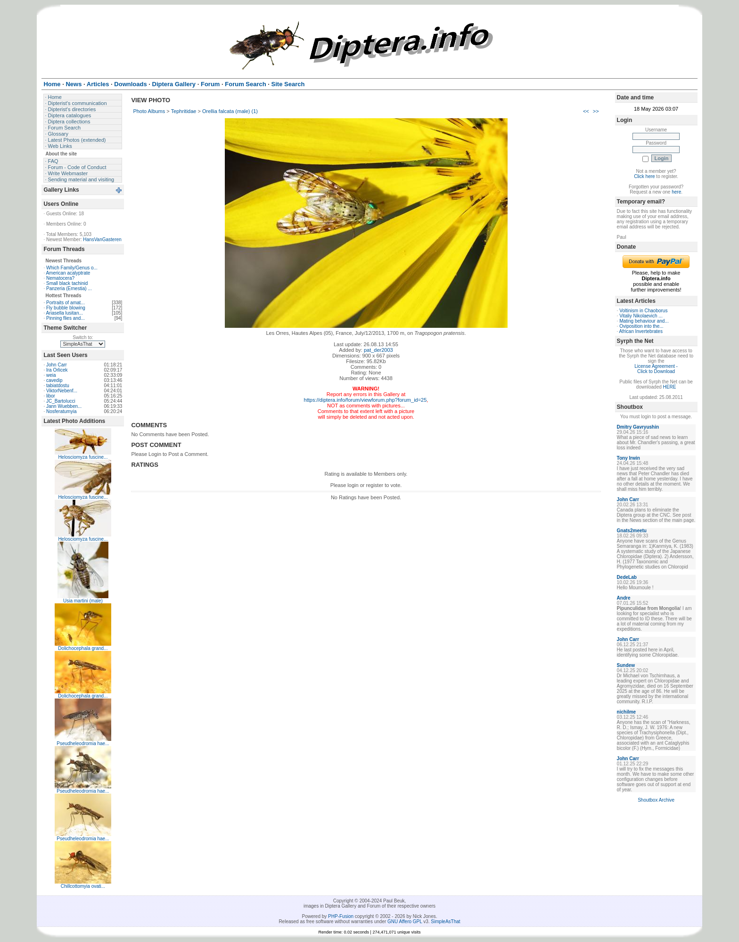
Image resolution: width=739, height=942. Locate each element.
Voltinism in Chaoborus (643, 310)
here (676, 192)
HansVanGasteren (102, 239)
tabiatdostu (57, 385)
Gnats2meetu (632, 530)
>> (596, 111)
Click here (644, 176)
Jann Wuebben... (64, 406)
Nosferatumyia (61, 411)
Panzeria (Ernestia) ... (69, 288)
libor (50, 395)
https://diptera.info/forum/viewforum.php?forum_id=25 (365, 400)
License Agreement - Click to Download (656, 369)
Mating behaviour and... (644, 321)
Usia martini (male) (83, 600)
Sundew (626, 665)
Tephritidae (184, 111)
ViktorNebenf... (61, 390)
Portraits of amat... (65, 302)
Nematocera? (60, 278)
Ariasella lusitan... (64, 313)
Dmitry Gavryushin (638, 427)
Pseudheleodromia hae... (83, 743)
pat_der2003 (378, 350)
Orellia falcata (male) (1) (230, 111)
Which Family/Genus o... (72, 267)
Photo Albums (149, 111)
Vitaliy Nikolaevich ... (641, 315)
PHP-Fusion (340, 916)
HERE (669, 387)
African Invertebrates (641, 331)
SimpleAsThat (445, 921)
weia (51, 375)
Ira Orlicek (57, 370)
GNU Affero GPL (404, 921)
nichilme (626, 712)
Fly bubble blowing (65, 307)
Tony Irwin (628, 458)
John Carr (56, 364)
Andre (624, 598)
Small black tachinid (67, 283)
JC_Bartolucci (60, 401)
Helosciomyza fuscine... (82, 457)
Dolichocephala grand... (82, 648)
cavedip (54, 380)
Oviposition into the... (641, 326)
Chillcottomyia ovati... (83, 886)
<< (586, 111)
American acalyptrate (68, 273)
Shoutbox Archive (656, 800)
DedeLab (627, 577)
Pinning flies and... (65, 318)
